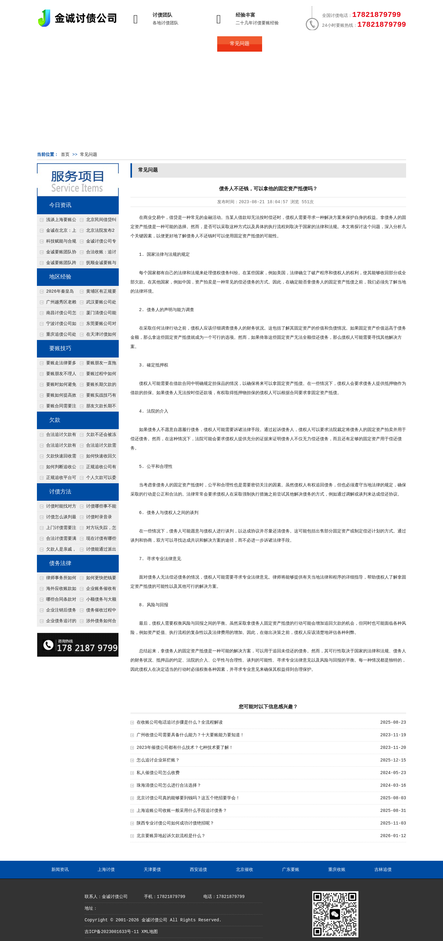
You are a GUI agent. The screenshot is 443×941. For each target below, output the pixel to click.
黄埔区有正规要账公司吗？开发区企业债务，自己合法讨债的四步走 (96, 293)
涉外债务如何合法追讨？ (96, 623)
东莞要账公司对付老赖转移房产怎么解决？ (96, 325)
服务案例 (284, 44)
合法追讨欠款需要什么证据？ (96, 447)
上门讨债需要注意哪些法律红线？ (56, 529)
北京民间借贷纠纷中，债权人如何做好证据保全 (96, 221)
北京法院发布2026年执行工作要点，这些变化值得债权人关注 (96, 232)
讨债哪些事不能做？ (96, 508)
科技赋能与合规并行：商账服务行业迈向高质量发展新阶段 (56, 243)
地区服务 (149, 44)
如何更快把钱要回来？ (96, 579)
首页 (59, 44)
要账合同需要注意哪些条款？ (56, 408)
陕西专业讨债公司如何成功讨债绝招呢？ (175, 823)
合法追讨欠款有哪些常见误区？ (56, 436)
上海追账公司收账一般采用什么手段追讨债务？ (182, 810)
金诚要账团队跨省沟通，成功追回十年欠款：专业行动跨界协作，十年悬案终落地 (56, 264)
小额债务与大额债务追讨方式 (96, 601)
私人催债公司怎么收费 (158, 772)
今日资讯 (60, 205)
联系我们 (330, 44)
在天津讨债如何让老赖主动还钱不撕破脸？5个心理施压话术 (96, 336)
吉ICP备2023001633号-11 (112, 931)
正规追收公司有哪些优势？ (96, 468)
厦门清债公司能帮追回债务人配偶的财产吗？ (96, 314)
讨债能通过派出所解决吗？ (96, 551)
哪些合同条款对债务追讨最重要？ (56, 601)
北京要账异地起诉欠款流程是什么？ (171, 835)
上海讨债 (106, 869)
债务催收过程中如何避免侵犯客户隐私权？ (96, 612)
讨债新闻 (194, 44)
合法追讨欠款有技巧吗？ (56, 447)
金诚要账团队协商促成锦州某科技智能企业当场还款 (56, 254)
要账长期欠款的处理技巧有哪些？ (96, 386)
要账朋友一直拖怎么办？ (96, 365)
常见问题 (239, 44)
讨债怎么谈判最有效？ (56, 519)
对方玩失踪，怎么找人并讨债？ (96, 529)
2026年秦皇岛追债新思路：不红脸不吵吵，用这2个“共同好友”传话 (57, 293)
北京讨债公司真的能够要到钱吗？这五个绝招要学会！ (188, 798)
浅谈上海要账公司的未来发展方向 (56, 221)
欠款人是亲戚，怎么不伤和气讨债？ (56, 551)
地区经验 (60, 277)
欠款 (54, 420)
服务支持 (375, 44)
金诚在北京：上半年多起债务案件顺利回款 (56, 232)
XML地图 (150, 931)
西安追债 (198, 869)
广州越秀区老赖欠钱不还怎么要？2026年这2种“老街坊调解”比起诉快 (57, 304)
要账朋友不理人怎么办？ (56, 375)
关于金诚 (104, 44)
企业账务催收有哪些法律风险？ (96, 590)
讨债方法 (60, 492)
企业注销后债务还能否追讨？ (56, 612)
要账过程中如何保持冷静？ (96, 375)
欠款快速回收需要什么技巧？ (56, 458)
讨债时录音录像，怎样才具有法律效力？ (96, 519)
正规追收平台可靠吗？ (56, 479)
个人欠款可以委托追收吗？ (96, 479)
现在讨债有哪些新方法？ (96, 540)
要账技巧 (60, 349)
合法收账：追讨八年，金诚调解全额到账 (96, 254)
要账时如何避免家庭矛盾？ (56, 386)
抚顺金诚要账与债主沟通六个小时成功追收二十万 (96, 264)
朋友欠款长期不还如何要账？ (96, 408)
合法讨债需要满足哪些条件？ (56, 540)
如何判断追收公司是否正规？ (56, 468)
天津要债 (152, 869)
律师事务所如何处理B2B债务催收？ (56, 579)
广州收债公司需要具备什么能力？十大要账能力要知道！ (190, 735)
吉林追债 (383, 869)
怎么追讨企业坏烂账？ (158, 760)
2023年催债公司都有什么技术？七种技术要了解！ (185, 747)
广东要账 (290, 869)
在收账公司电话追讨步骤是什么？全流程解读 (180, 722)
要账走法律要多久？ (56, 365)
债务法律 (60, 563)
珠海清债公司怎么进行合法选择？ (169, 785)
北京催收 (244, 869)
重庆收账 (336, 869)
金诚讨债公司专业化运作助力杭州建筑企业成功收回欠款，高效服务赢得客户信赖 (96, 243)
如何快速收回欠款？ (96, 458)
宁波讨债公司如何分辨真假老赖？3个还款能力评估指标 (56, 325)
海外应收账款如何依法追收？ (56, 590)
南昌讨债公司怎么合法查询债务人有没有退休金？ (56, 314)
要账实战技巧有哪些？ (96, 397)
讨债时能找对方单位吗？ (56, 508)
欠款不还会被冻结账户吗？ (96, 436)
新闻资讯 (60, 869)
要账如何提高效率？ (56, 397)
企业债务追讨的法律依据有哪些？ (56, 623)
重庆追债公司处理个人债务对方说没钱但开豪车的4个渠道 (56, 336)
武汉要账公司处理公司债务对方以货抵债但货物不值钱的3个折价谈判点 (96, 304)
